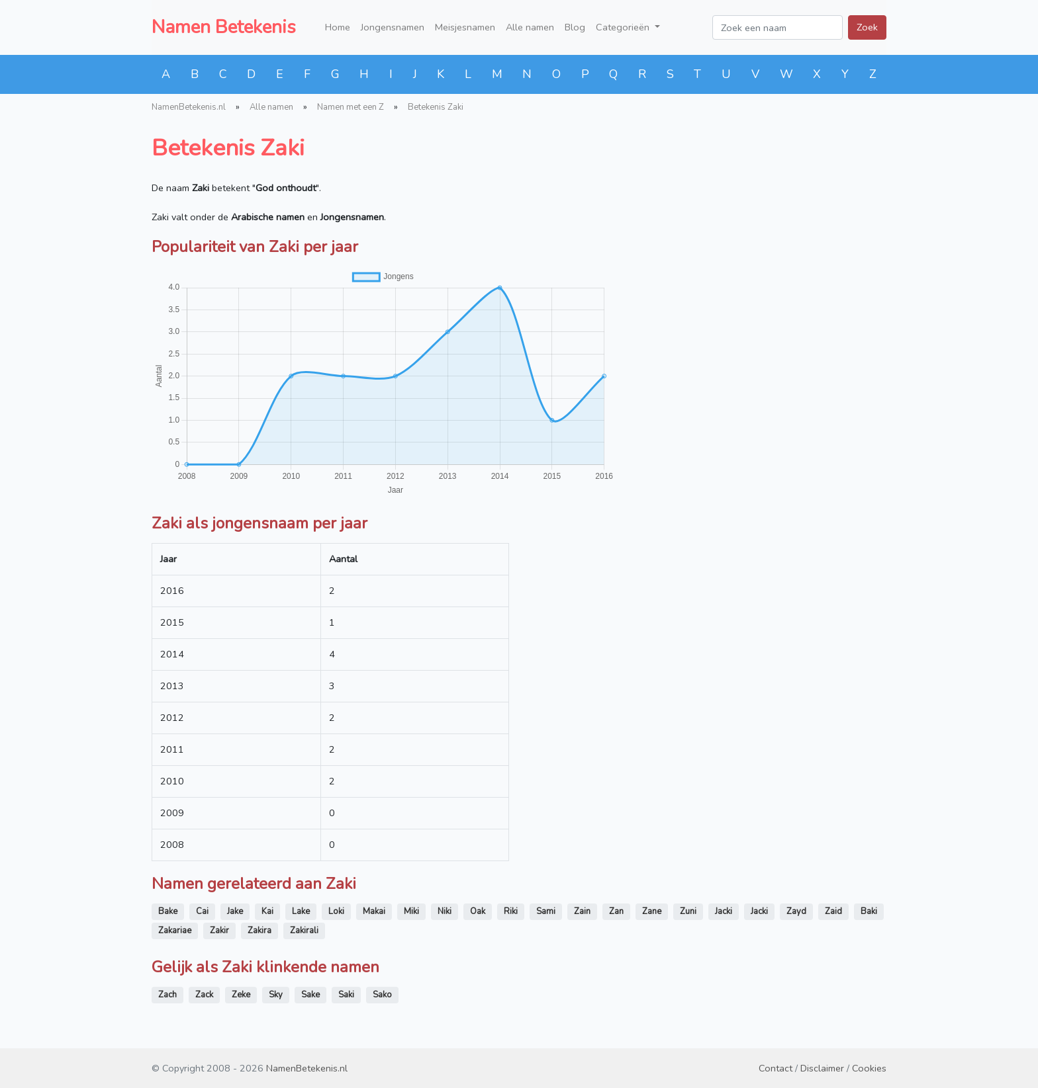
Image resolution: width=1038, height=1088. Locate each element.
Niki (444, 911)
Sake (310, 995)
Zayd (796, 911)
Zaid (833, 911)
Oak (477, 911)
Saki (346, 995)
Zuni (688, 911)
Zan (616, 911)
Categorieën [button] (624, 27)
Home (337, 27)
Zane (651, 911)
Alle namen (530, 27)
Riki (511, 911)
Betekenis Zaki (435, 107)
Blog (575, 27)
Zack (204, 995)
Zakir (219, 931)
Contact (775, 1068)
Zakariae (174, 931)
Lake (301, 911)
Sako (382, 995)
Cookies (869, 1068)
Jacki (723, 911)
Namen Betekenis (224, 27)
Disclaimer (822, 1068)
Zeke (241, 995)
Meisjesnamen (465, 27)
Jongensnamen (392, 27)
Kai (267, 911)
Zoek (867, 27)
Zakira (259, 931)
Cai (202, 911)
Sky (276, 995)
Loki (336, 911)
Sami (545, 911)
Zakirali (304, 931)
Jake (235, 911)
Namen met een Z (350, 107)
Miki (411, 911)
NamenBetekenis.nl (189, 107)
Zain (582, 911)
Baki (869, 911)
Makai (374, 911)
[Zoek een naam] (777, 27)
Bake (167, 911)
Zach (167, 995)
